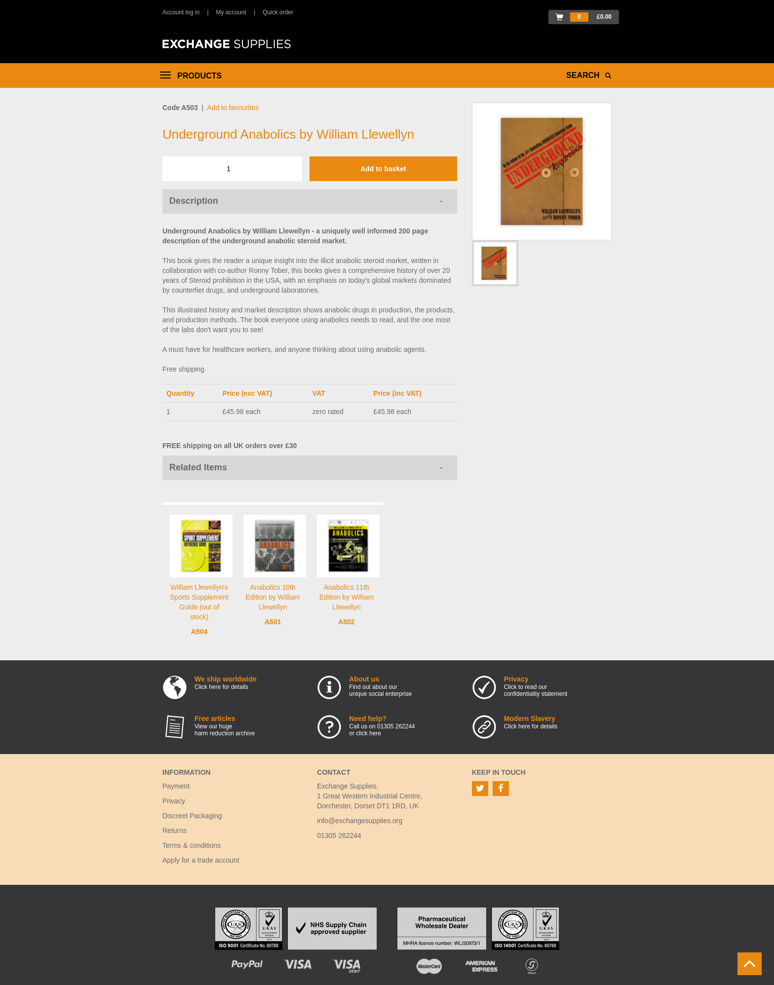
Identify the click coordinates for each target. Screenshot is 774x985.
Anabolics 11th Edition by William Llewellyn (346, 597)
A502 (346, 622)
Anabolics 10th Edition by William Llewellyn (272, 597)
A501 (273, 622)
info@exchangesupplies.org (359, 821)
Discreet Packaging (192, 816)
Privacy (173, 801)
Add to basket (383, 169)
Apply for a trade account (200, 860)
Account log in (180, 12)
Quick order (278, 12)
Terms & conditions (191, 845)
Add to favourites (233, 108)
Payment (176, 786)
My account (231, 12)
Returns (174, 830)
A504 (199, 632)
